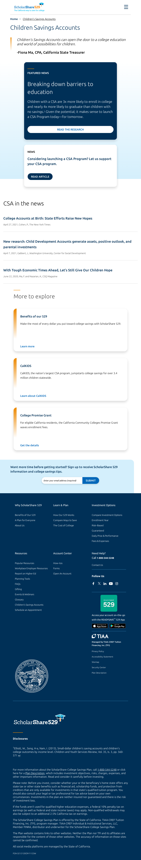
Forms (56, 568)
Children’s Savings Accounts (39, 18)
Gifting (18, 589)
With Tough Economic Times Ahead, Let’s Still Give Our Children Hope (57, 270)
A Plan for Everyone (25, 520)
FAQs (17, 584)
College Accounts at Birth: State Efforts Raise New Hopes (47, 218)
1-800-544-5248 (105, 558)
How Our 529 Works (63, 515)
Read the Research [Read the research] (70, 129)
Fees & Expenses (100, 541)
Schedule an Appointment (28, 610)
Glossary (19, 599)
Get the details (29, 445)
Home (14, 18)
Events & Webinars (24, 594)
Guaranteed (98, 530)
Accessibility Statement (102, 657)
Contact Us (97, 565)
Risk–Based (97, 525)
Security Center (99, 667)
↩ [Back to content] (19, 755)
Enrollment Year (100, 520)
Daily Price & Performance (105, 535)
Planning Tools (22, 578)
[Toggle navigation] (126, 7)
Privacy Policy (98, 651)
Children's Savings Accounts (29, 604)
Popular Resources (24, 563)
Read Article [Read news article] (40, 176)
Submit (91, 480)
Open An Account (62, 573)
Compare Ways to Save (65, 520)
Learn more (27, 346)
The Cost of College (63, 525)
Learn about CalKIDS (33, 395)
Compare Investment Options (107, 515)
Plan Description (99, 673)
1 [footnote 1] (44, 111)
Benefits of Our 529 (25, 515)
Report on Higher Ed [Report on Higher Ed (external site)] (25, 573)
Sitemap (95, 662)
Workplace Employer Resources (31, 568)
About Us (19, 525)
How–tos (57, 563)
